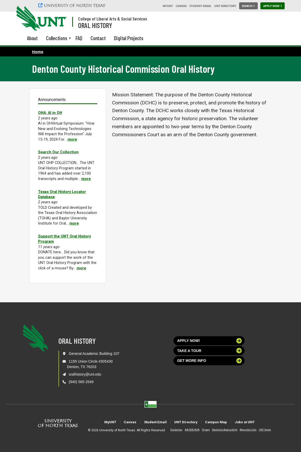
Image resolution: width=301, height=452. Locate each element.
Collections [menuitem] (56, 38)
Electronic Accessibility (220, 429)
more (72, 139)
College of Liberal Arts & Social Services (112, 18)
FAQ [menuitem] (79, 38)
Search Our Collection (58, 152)
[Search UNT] (248, 6)
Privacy (201, 429)
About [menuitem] (32, 38)
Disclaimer (172, 429)
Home (37, 51)
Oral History (95, 25)
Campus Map (225, 421)
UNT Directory (225, 6)
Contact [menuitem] (98, 38)
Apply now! (209, 340)
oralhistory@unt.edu (85, 374)
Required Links (243, 429)
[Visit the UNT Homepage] (59, 18)
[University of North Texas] (72, 5)
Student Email (200, 6)
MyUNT (168, 6)
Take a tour (209, 350)
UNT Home (260, 429)
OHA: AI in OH (50, 112)
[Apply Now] (272, 6)
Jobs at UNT (261, 421)
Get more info (209, 360)
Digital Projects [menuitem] (128, 38)
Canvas (181, 6)
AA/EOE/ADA (187, 429)
